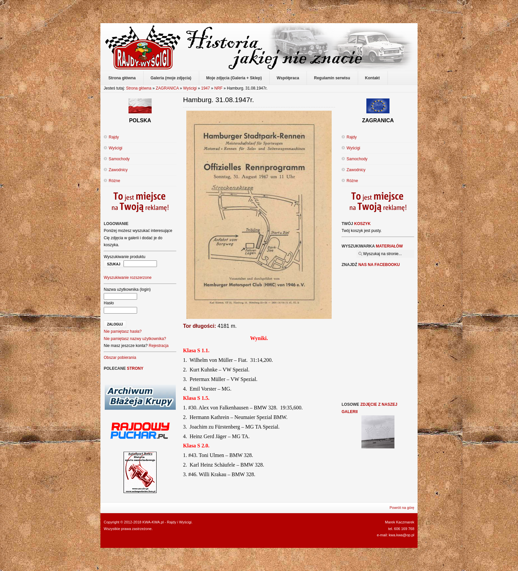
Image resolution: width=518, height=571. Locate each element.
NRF (218, 88)
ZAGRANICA (167, 88)
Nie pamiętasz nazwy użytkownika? (135, 338)
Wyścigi (190, 88)
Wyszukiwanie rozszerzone (128, 277)
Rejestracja (158, 345)
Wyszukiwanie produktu (124, 256)
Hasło (109, 303)
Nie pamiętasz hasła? (123, 331)
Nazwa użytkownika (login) (127, 289)
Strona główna (138, 88)
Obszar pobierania (120, 357)
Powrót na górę (401, 508)
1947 (205, 88)
